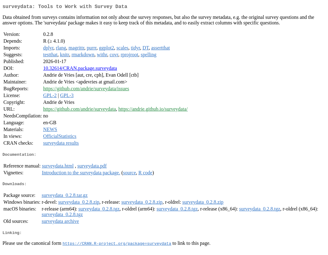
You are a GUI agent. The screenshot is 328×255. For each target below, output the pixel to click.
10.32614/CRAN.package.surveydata (80, 69)
